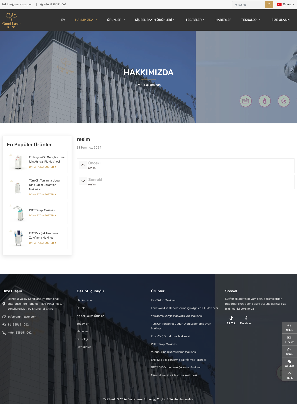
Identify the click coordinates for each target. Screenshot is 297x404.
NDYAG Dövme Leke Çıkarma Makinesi (176, 367)
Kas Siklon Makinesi (163, 300)
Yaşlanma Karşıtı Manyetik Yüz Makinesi (176, 316)
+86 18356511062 (55, 4)
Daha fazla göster (41, 166)
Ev (63, 20)
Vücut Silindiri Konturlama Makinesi (173, 352)
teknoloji (249, 20)
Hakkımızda (84, 20)
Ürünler (114, 20)
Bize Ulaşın (280, 20)
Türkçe (284, 4)
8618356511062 (18, 324)
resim (91, 168)
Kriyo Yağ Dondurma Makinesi (170, 336)
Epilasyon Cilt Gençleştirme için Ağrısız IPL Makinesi (184, 308)
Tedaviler (194, 20)
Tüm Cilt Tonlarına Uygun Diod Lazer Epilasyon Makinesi (45, 185)
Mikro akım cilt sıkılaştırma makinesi (174, 375)
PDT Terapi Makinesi (42, 210)
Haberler (223, 20)
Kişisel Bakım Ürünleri (153, 20)
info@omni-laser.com (20, 4)
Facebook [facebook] (246, 320)
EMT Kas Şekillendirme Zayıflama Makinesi (178, 360)
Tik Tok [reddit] (231, 320)
